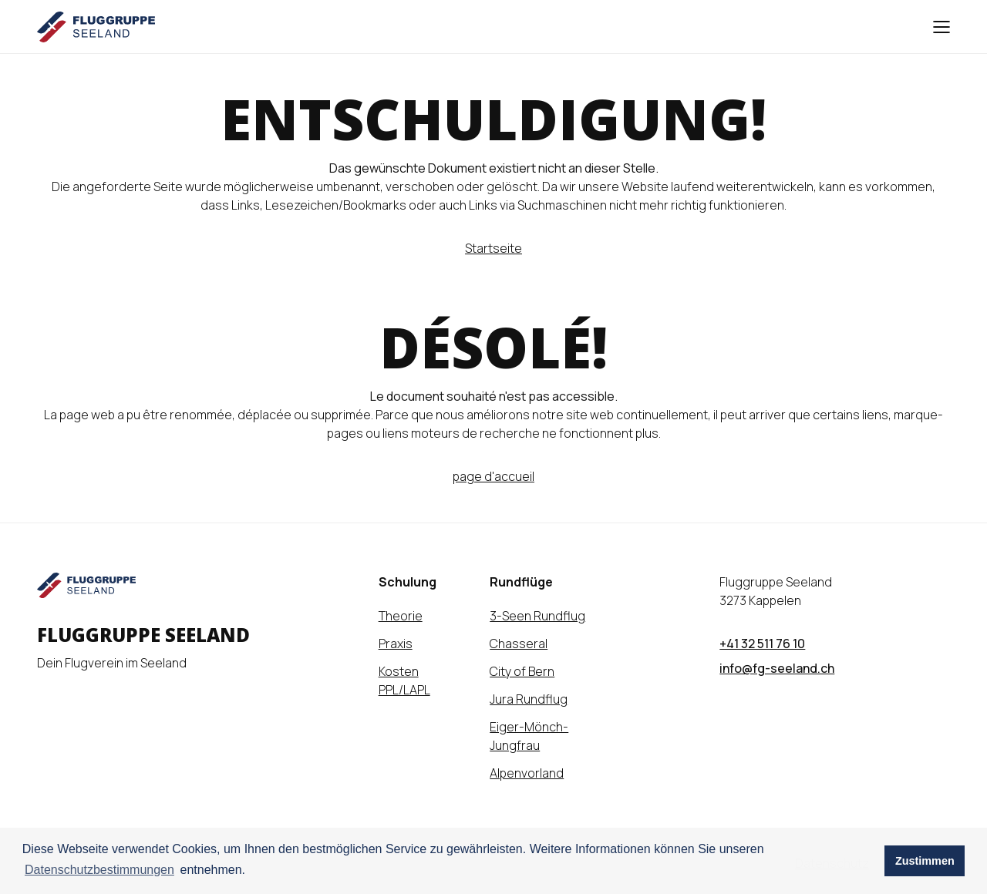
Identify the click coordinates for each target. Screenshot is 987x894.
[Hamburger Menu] (936, 27)
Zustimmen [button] (925, 861)
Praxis (396, 643)
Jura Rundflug (529, 699)
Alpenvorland (527, 773)
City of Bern (522, 671)
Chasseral (518, 643)
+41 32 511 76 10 (762, 643)
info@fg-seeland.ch (776, 668)
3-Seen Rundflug (537, 615)
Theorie (401, 615)
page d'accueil (493, 476)
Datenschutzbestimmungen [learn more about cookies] (99, 869)
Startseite (493, 248)
